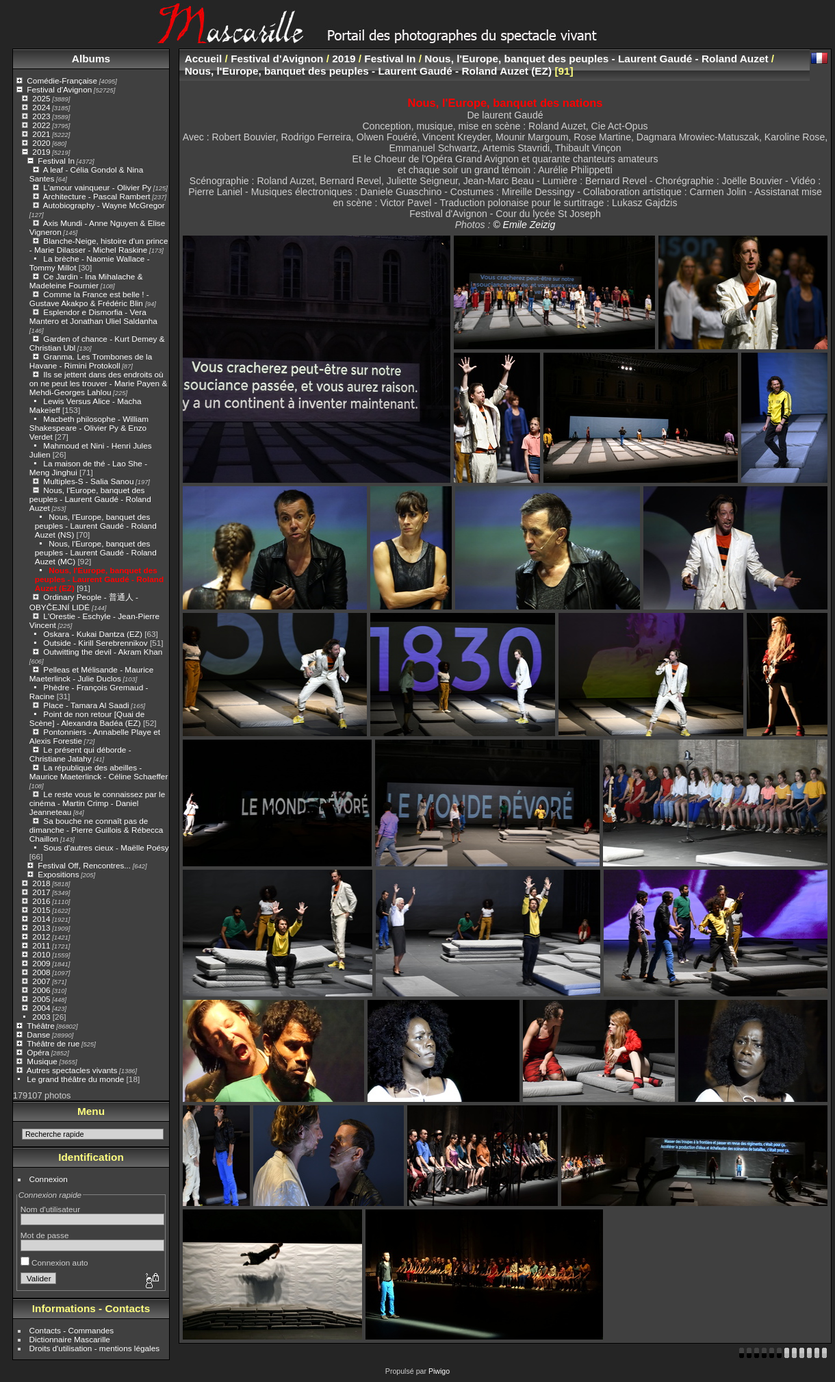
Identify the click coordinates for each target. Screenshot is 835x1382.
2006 (41, 989)
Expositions (58, 874)
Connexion (48, 1178)
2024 (41, 107)
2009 (41, 963)
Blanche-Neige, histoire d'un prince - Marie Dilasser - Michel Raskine (98, 245)
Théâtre (41, 1025)
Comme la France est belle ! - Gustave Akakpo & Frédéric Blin (89, 298)
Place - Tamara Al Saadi (86, 705)
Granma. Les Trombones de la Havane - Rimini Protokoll (90, 361)
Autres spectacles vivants (72, 1070)
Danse (38, 1034)
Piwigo (439, 1371)
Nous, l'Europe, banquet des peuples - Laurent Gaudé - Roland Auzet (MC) (96, 552)
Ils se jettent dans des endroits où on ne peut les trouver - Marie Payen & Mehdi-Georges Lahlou (98, 383)
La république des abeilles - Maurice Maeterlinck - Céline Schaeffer (98, 772)
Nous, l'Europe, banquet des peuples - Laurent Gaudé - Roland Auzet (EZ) (99, 579)
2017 (41, 892)
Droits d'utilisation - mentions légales (94, 1348)
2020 (41, 142)
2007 (41, 981)
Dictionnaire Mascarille (69, 1339)
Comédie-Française (62, 80)
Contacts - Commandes (71, 1330)
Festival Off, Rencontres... (84, 865)
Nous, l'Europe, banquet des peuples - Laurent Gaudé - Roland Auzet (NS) (96, 525)
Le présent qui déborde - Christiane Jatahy (80, 754)
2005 (41, 998)
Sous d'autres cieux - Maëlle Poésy (105, 847)
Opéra (38, 1052)
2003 (41, 1016)
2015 (41, 909)
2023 (41, 116)
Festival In (56, 160)
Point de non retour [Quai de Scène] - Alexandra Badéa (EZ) (86, 718)
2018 (41, 883)
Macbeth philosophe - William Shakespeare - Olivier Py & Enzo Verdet (89, 427)
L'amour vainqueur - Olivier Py (97, 187)
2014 (41, 918)
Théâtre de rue (53, 1043)
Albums (91, 58)
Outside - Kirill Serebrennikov (95, 642)
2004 (41, 1007)
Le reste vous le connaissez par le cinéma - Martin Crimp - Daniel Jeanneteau (97, 803)
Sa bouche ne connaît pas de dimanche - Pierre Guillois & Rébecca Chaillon (96, 829)
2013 (41, 927)
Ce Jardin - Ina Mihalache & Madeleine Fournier (86, 281)
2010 (41, 954)
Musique (42, 1061)
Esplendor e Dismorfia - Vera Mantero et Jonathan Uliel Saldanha (93, 316)
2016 (41, 900)
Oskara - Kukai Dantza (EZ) (92, 633)
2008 (41, 972)
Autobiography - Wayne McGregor (104, 205)
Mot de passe (45, 1235)
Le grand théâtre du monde (75, 1079)
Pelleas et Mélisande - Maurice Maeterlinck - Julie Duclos (91, 674)
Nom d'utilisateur (50, 1209)
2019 (41, 151)
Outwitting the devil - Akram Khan (102, 651)
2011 (41, 945)
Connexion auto (54, 1262)
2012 (41, 936)
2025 (41, 98)
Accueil (203, 58)
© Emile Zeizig (524, 224)
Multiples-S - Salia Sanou (88, 481)
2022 (41, 125)
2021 (41, 133)
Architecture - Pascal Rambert (97, 196)
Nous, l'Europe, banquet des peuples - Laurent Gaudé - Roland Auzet (90, 499)
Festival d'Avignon (59, 89)
